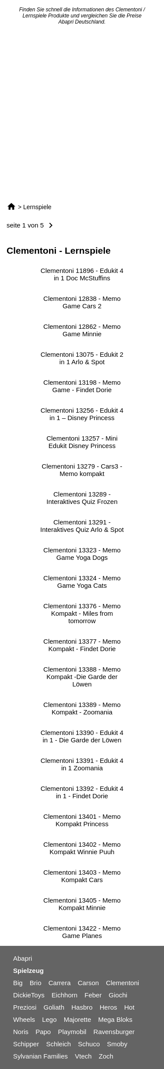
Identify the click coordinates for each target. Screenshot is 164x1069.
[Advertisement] (82, 113)
